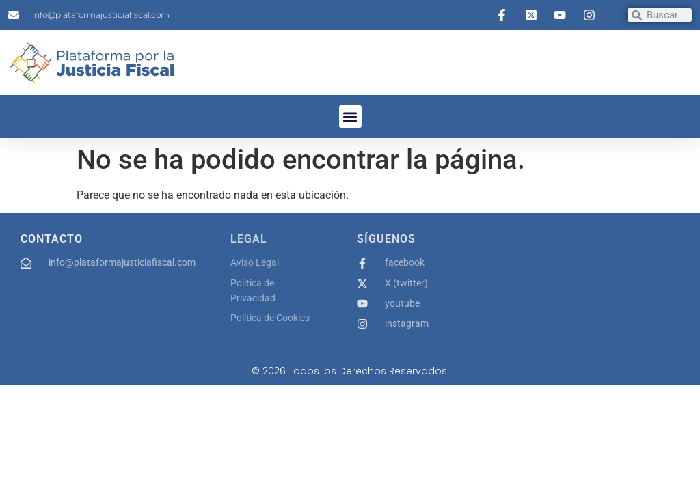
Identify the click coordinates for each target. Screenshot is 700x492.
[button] (350, 116)
